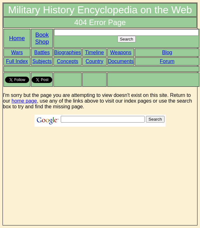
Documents (121, 61)
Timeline (94, 52)
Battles (42, 52)
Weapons (120, 52)
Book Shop (42, 38)
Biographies (67, 52)
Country (94, 61)
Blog (167, 52)
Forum (167, 61)
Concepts (67, 61)
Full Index (17, 61)
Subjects (42, 61)
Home (17, 38)
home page (24, 101)
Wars (17, 52)
